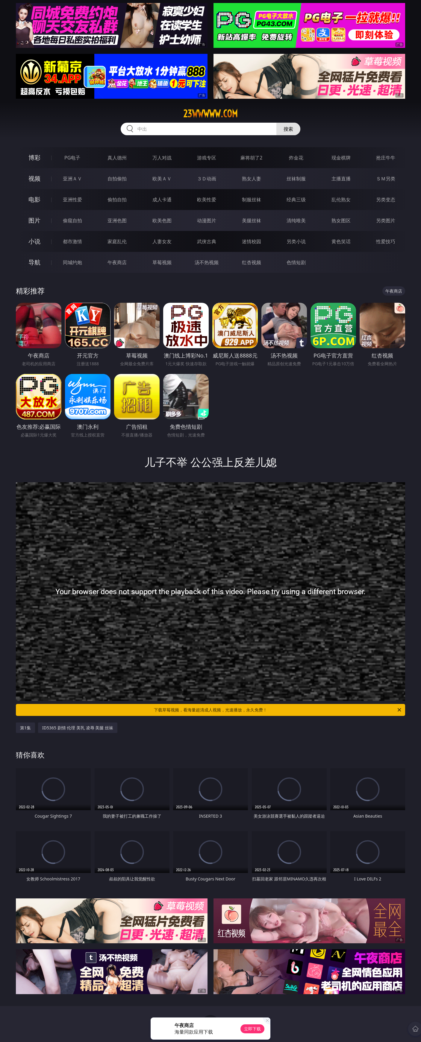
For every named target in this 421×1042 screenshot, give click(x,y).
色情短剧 (296, 262)
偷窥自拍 (72, 220)
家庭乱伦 (117, 241)
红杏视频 (251, 262)
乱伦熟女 (341, 199)
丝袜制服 (296, 178)
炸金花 (296, 157)
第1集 (25, 728)
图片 (34, 220)
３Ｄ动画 (206, 178)
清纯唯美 (296, 220)
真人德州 (117, 157)
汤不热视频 (207, 262)
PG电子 (72, 157)
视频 (34, 178)
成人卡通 (162, 199)
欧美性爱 (206, 199)
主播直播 (341, 178)
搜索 (288, 129)
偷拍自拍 (117, 199)
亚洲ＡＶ (72, 178)
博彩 (34, 157)
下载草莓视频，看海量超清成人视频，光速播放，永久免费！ (278, 710)
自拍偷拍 (117, 178)
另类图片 (385, 220)
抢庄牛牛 (385, 157)
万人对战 (162, 157)
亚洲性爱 (72, 199)
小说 (34, 241)
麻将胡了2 (251, 157)
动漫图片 (206, 220)
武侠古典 (206, 241)
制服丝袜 (251, 199)
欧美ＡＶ (162, 178)
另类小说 (296, 241)
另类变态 (385, 199)
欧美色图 (162, 220)
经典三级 (296, 199)
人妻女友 (162, 241)
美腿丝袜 (251, 220)
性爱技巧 (385, 241)
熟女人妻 (251, 178)
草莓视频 (162, 262)
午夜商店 (117, 262)
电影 (34, 199)
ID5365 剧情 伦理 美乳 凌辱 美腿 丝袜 (77, 728)
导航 (34, 262)
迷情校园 (251, 241)
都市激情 (72, 241)
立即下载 (252, 1029)
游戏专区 (206, 157)
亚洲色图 (117, 220)
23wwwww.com (210, 114)
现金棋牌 (341, 157)
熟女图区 (341, 220)
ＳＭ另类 (385, 178)
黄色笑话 (341, 241)
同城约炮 (72, 262)
